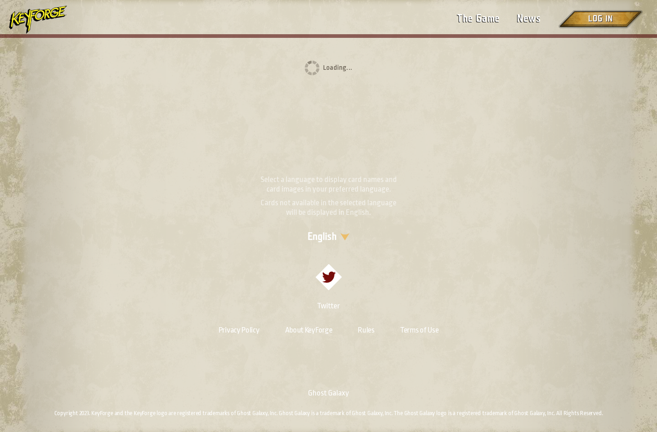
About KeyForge (309, 330)
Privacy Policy (239, 330)
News (529, 19)
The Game (478, 19)
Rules (366, 330)
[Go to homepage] (45, 19)
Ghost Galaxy (328, 393)
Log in (600, 19)
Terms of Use (419, 330)
